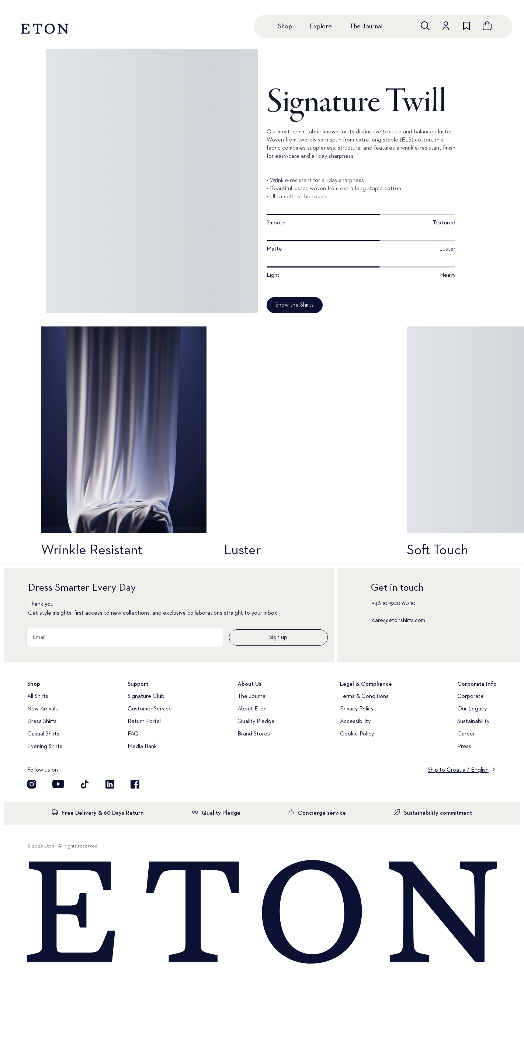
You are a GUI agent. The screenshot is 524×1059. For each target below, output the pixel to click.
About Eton (252, 709)
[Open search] (425, 25)
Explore (321, 26)
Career (466, 734)
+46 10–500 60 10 (394, 604)
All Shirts (37, 696)
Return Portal (144, 721)
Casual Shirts (43, 734)
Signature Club (146, 696)
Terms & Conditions (364, 696)
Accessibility (355, 721)
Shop (285, 26)
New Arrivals (42, 709)
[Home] (262, 912)
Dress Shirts (42, 721)
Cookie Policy (357, 734)
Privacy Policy (357, 709)
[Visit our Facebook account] (135, 784)
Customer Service (150, 709)
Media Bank (142, 746)
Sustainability (473, 721)
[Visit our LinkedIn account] (109, 784)
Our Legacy (472, 709)
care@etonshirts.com (398, 620)
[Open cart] (487, 25)
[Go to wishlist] (466, 25)
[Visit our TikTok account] (84, 784)
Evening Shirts (44, 746)
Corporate (470, 696)
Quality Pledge (256, 721)
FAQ (133, 734)
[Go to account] (445, 25)
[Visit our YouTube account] (58, 784)
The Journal (366, 26)
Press (464, 746)
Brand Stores (253, 734)
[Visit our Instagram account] (31, 784)
